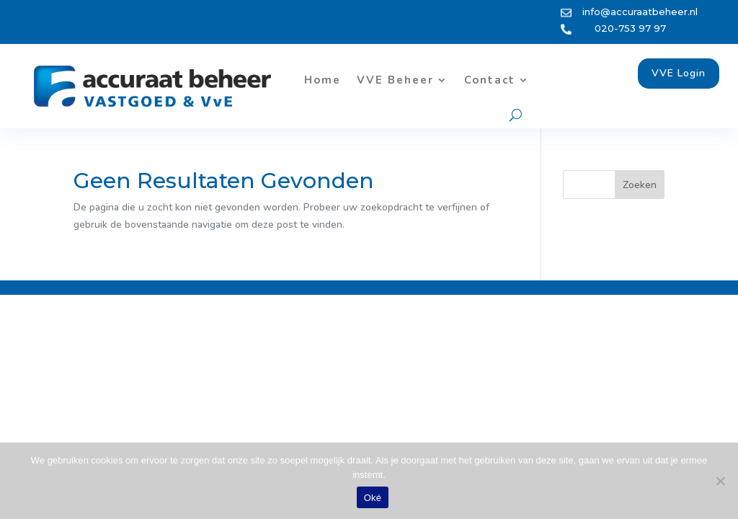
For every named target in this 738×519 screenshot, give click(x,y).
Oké (373, 497)
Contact (489, 80)
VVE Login (679, 73)
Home (322, 80)
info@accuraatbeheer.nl (640, 11)
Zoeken (640, 185)
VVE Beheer (395, 80)
